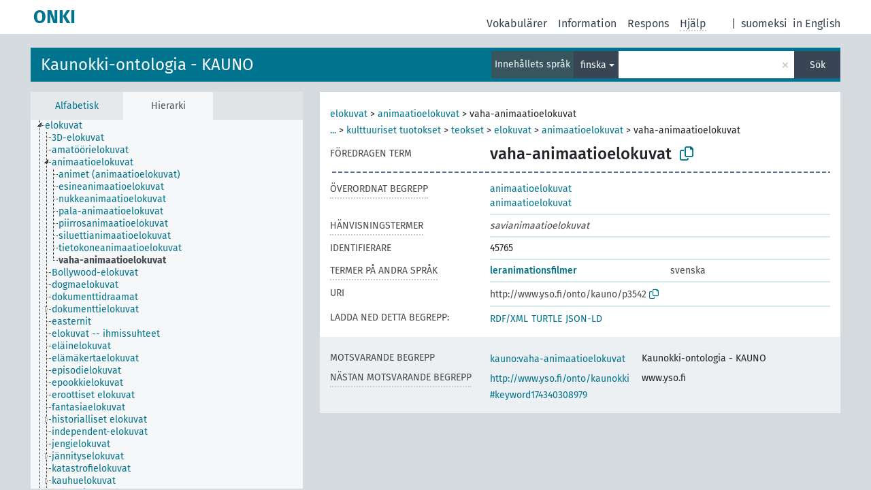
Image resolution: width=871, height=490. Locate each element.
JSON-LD (583, 319)
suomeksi (764, 23)
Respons (648, 23)
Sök (817, 65)
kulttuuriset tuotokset (393, 130)
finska (593, 65)
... (333, 130)
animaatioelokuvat (418, 114)
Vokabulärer (517, 23)
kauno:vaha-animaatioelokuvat (557, 359)
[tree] (167, 304)
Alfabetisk (77, 106)
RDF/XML (509, 319)
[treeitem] (69, 126)
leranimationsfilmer (533, 270)
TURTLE (546, 319)
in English (816, 23)
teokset (467, 130)
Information (587, 23)
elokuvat (348, 114)
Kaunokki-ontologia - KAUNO (147, 64)
